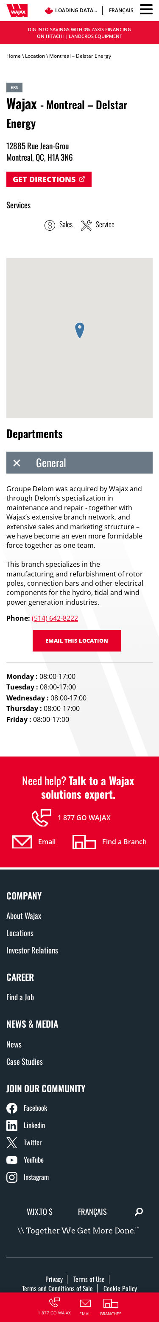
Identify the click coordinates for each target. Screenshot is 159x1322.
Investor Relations (32, 950)
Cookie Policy (120, 1288)
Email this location (76, 640)
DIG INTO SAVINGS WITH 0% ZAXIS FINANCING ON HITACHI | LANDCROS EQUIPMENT (79, 32)
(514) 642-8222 (55, 618)
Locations (19, 932)
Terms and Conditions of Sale (57, 1288)
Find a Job (20, 996)
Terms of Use (89, 1279)
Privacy (54, 1279)
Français (121, 10)
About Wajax (23, 915)
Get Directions (44, 179)
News (14, 1044)
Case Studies (24, 1061)
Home (13, 55)
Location (35, 55)
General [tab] (36, 463)
